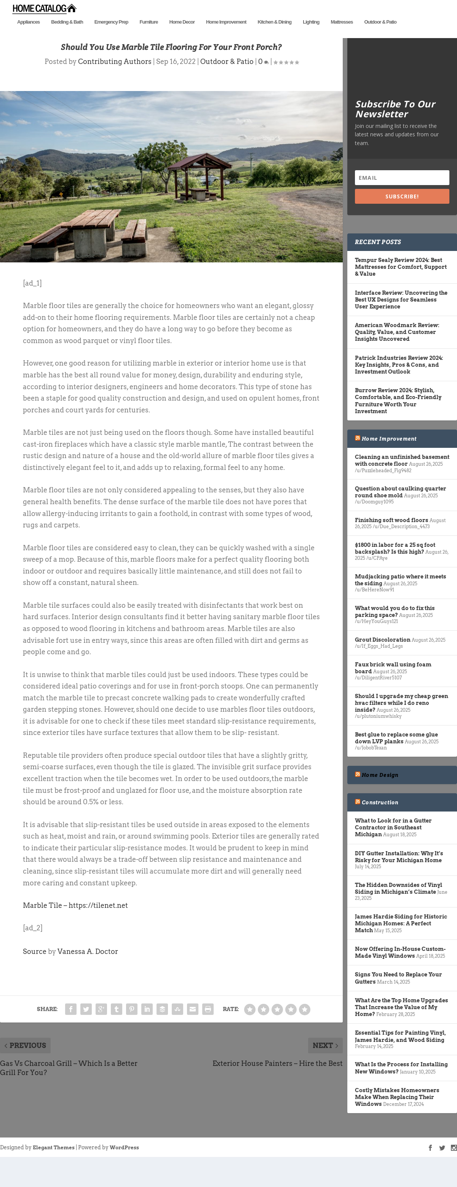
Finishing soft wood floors (391, 551)
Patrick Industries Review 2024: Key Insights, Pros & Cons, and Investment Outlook (399, 395)
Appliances (28, 33)
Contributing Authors (115, 92)
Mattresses (342, 33)
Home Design (380, 805)
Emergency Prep (111, 33)
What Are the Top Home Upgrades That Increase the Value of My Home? (401, 1037)
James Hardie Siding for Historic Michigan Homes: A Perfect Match (401, 953)
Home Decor (182, 33)
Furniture (148, 33)
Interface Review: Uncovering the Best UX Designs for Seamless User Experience (401, 330)
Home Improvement (226, 33)
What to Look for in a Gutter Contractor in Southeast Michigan (393, 857)
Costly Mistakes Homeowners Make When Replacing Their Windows (397, 1127)
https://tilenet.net (98, 935)
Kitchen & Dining (274, 33)
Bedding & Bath (67, 33)
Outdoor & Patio (380, 33)
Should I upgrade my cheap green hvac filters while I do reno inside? (401, 733)
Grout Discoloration (383, 670)
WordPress (124, 1178)
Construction (380, 832)
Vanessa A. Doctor (88, 982)
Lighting (311, 33)
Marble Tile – (46, 935)
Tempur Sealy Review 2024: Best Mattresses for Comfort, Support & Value (401, 297)
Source (34, 982)
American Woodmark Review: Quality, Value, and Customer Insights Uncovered (397, 362)
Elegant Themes (54, 1178)
